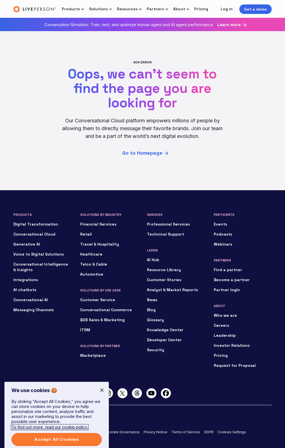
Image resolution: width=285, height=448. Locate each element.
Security (155, 349)
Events (220, 224)
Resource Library (164, 269)
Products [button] (71, 8)
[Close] (102, 395)
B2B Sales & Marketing (102, 319)
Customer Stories (164, 279)
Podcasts (223, 234)
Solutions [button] (98, 8)
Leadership (225, 335)
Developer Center (164, 339)
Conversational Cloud (34, 234)
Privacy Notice (155, 432)
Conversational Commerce (106, 309)
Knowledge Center (165, 329)
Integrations (25, 279)
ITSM (85, 329)
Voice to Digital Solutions (38, 254)
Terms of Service (185, 432)
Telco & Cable (93, 264)
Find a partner (228, 269)
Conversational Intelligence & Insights (40, 267)
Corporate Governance (120, 432)
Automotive (91, 274)
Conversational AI (30, 299)
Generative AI (26, 244)
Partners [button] (155, 8)
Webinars (223, 244)
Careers (221, 325)
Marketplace (93, 355)
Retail (86, 234)
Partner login (227, 289)
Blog (151, 309)
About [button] (179, 8)
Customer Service (97, 299)
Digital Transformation (35, 224)
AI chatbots (24, 289)
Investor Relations (232, 345)
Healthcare (91, 254)
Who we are (225, 315)
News (152, 299)
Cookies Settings (232, 432)
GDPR (208, 432)
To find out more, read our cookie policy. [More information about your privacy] (49, 432)
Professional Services (168, 224)
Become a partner (232, 279)
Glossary (155, 319)
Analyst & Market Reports (172, 289)
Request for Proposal (235, 365)
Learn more (229, 25)
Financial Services (98, 224)
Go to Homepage (142, 153)
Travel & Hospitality (99, 244)
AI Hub (153, 259)
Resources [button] (127, 8)
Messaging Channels (33, 309)
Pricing (201, 8)
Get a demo (255, 9)
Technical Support (165, 234)
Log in (227, 8)
